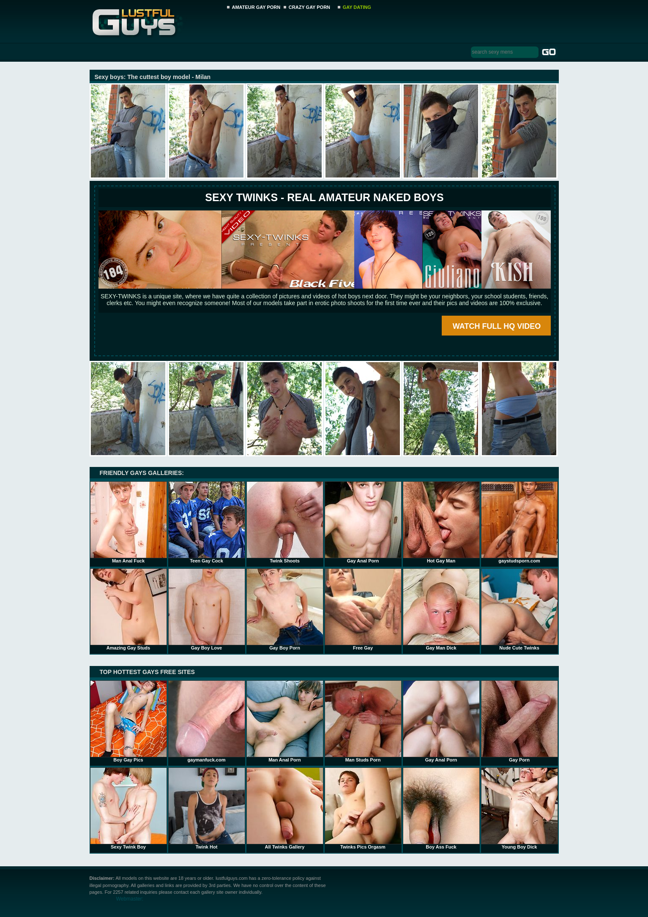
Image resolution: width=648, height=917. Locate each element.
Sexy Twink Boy (128, 808)
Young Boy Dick (519, 808)
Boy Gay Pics (128, 721)
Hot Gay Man (441, 522)
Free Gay (363, 609)
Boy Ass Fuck (441, 808)
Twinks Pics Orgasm (363, 808)
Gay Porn (519, 721)
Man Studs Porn (363, 721)
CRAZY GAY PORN (309, 7)
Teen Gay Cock (206, 522)
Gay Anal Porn (363, 522)
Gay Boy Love (206, 609)
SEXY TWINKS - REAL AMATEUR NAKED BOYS (324, 197)
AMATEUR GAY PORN (256, 7)
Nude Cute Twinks (519, 609)
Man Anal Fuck (128, 522)
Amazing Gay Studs (128, 609)
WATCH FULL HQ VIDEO (497, 326)
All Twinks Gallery (284, 808)
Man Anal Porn (284, 721)
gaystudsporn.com (519, 522)
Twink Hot (206, 808)
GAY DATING (357, 7)
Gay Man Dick (441, 609)
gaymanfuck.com (206, 721)
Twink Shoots (284, 522)
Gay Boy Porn (284, 609)
